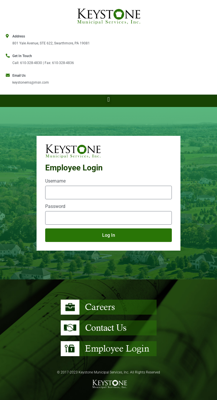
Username (55, 181)
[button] (108, 99)
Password (55, 206)
